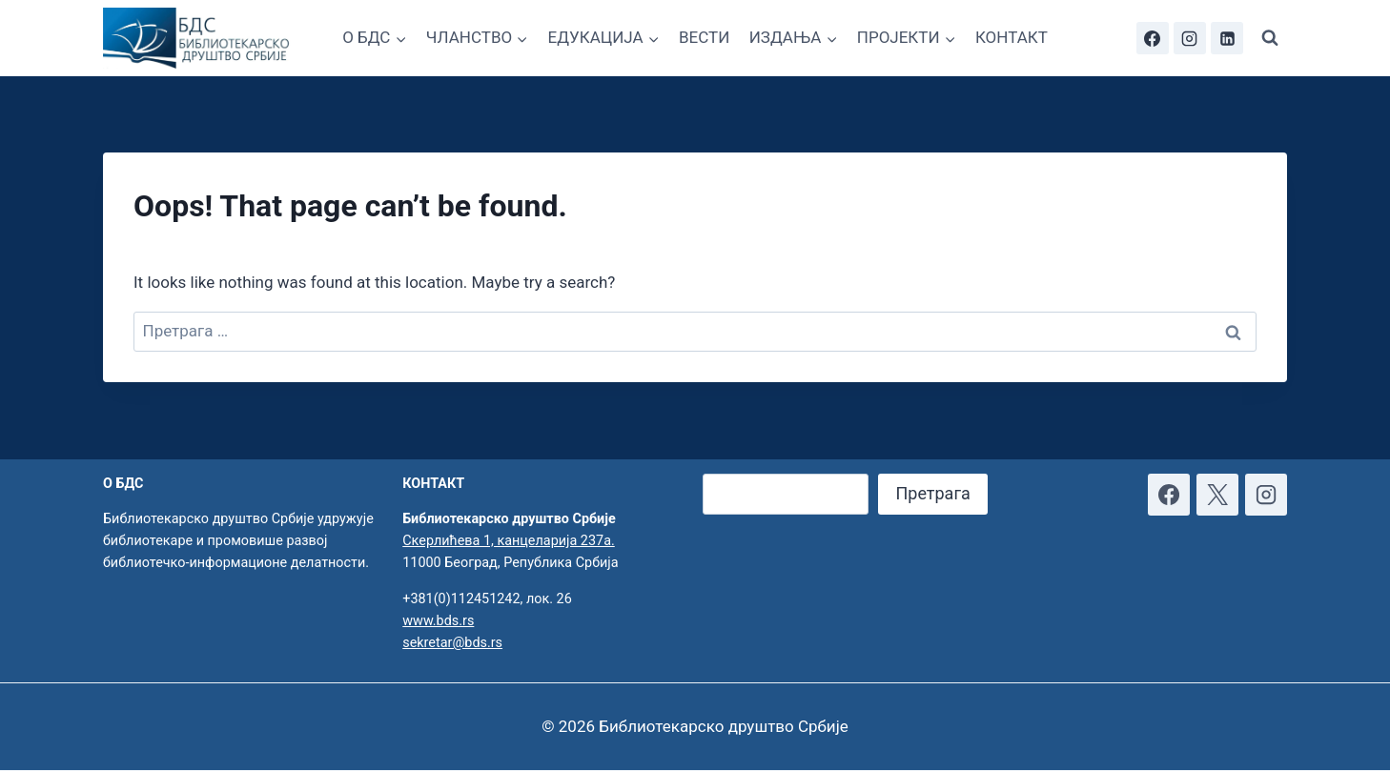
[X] (1217, 495)
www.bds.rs (438, 621)
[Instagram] (1190, 38)
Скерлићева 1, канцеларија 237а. (508, 541)
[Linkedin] (1227, 38)
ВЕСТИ (704, 37)
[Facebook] (1152, 38)
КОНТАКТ (1011, 37)
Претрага (932, 493)
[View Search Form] (1270, 38)
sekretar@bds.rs (452, 643)
